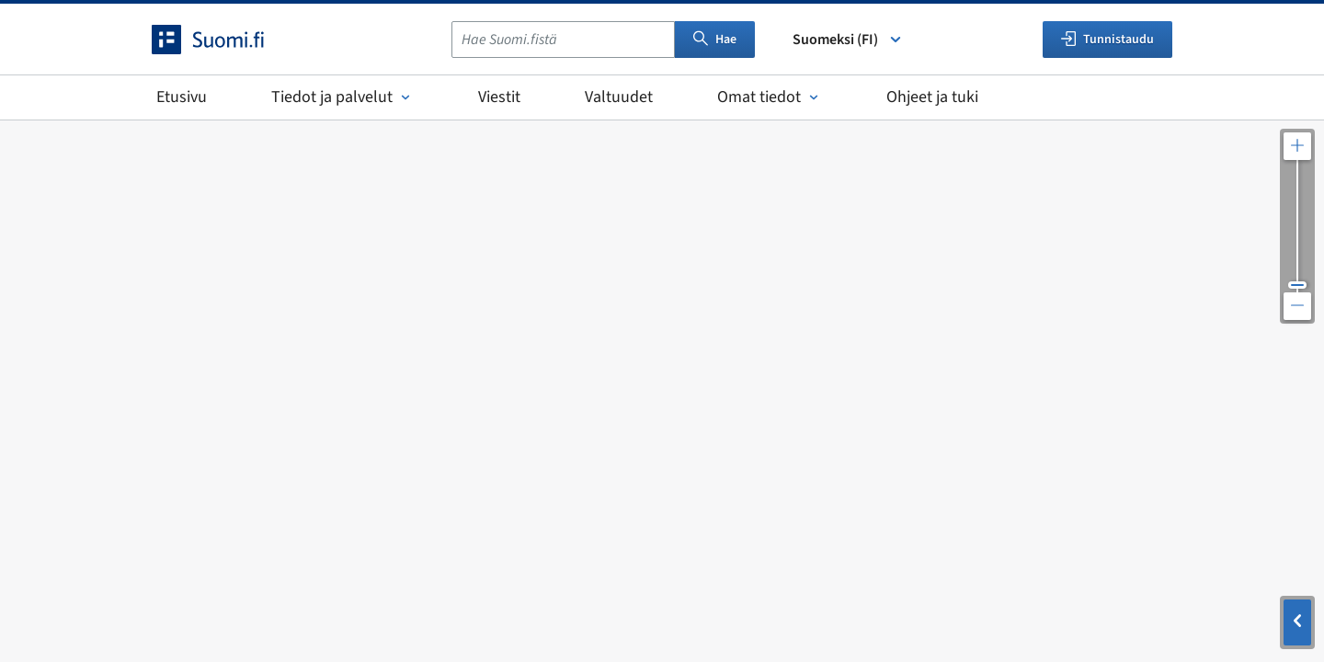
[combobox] (563, 39)
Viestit (499, 97)
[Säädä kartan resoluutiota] (1297, 226)
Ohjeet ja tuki (932, 97)
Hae (714, 39)
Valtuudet (619, 97)
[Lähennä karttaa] (1297, 146)
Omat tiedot (769, 97)
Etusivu (181, 97)
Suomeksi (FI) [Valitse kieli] (848, 39)
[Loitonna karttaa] (1297, 306)
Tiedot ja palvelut (342, 97)
